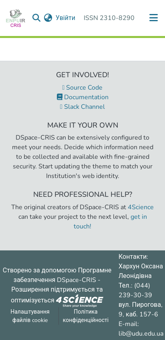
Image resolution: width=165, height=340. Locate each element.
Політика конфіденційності (86, 316)
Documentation (83, 97)
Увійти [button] (66, 18)
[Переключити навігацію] (154, 18)
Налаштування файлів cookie (30, 316)
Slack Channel (82, 106)
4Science (141, 207)
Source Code (82, 87)
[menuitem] (48, 18)
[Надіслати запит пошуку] (37, 18)
